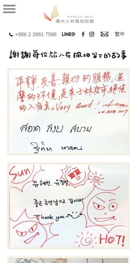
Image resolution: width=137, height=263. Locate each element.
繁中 (120, 34)
